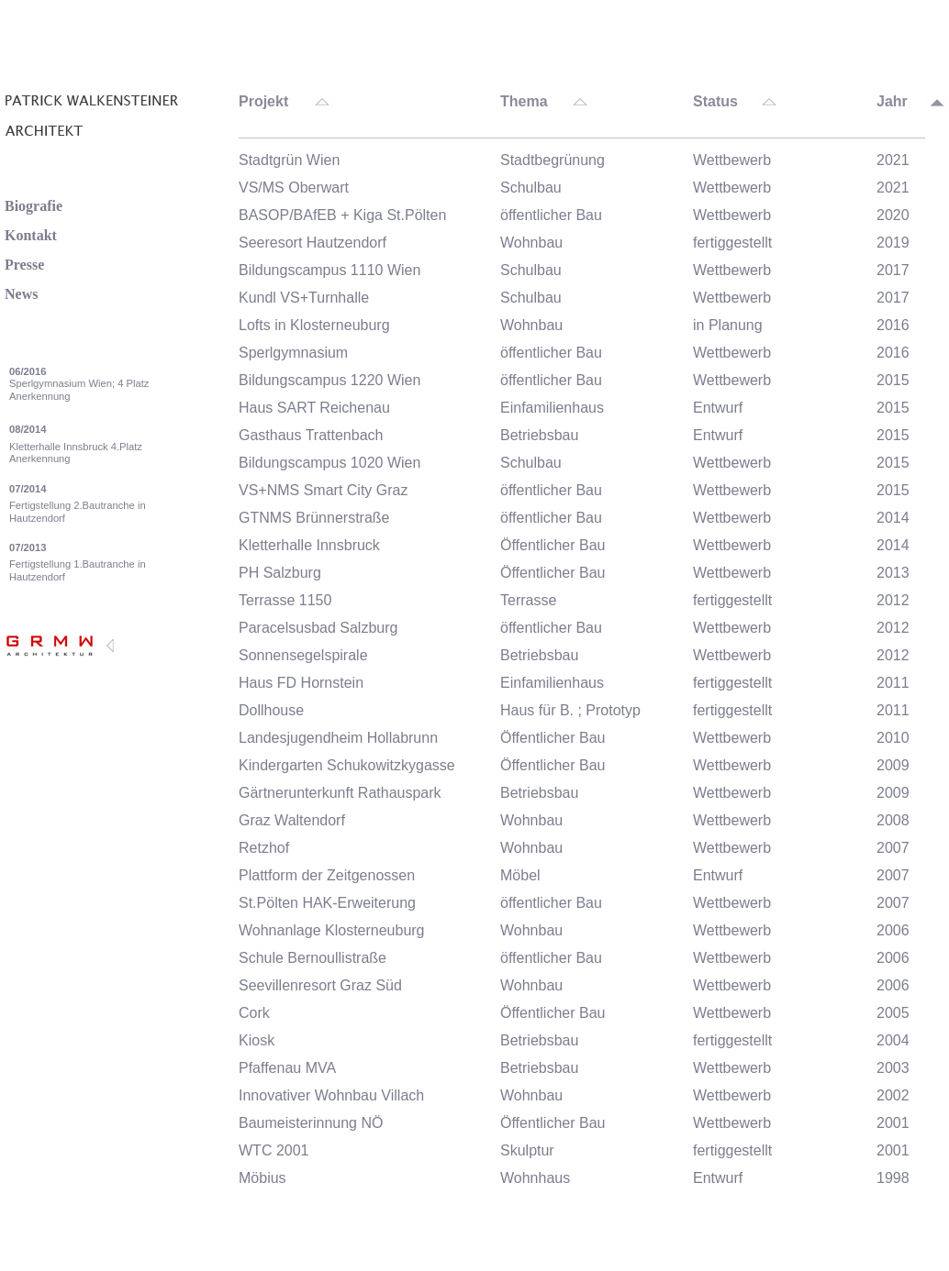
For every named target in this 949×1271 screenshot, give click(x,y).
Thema (524, 101)
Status (715, 101)
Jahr (892, 101)
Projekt (263, 101)
